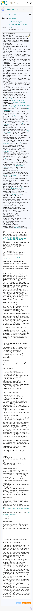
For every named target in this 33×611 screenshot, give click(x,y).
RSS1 (23, 603)
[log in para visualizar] (10, 99)
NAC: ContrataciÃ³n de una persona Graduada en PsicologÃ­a (16, 106)
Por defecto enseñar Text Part (18, 23)
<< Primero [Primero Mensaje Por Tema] (12, 28)
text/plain (18, 228)
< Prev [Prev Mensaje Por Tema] (19, 28)
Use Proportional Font (15, 21)
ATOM (19, 603)
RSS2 (28, 603)
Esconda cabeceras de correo (18, 24)
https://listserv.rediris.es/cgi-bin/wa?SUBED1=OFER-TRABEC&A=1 (15, 239)
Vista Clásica (12, 18)
